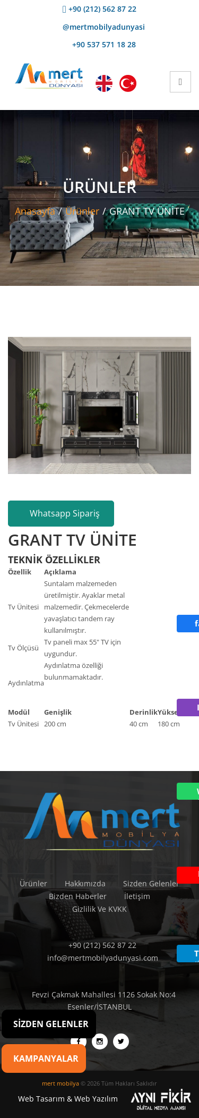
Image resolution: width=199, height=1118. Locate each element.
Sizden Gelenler (151, 883)
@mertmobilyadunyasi (99, 26)
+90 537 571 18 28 (100, 44)
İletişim (137, 896)
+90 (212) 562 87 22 (99, 9)
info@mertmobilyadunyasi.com (99, 958)
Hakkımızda (85, 883)
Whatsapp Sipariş (61, 513)
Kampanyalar (46, 1058)
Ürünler (82, 211)
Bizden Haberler (78, 896)
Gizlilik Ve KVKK (99, 909)
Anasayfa (35, 211)
